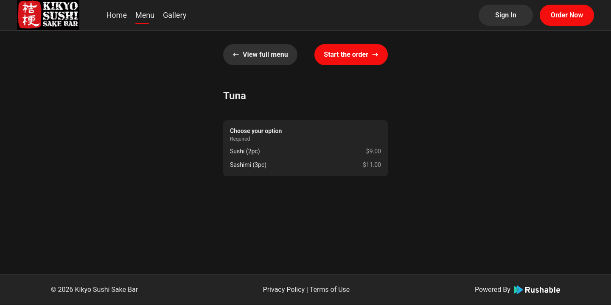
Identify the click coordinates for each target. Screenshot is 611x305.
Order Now (567, 15)
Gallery (174, 15)
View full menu (260, 54)
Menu (144, 15)
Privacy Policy (284, 290)
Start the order (351, 54)
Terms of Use (330, 290)
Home (117, 15)
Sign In (505, 15)
